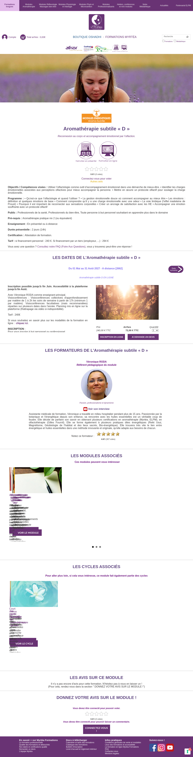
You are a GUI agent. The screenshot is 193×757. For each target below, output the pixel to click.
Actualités (164, 5)
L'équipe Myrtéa (25, 751)
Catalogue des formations (76, 745)
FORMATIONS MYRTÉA (120, 37)
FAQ (107, 749)
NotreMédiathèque (145, 5)
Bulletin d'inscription (74, 747)
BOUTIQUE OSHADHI (87, 37)
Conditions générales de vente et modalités (123, 742)
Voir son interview (96, 409)
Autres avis (96, 181)
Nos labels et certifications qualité (33, 747)
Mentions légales (112, 753)
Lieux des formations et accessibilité (120, 745)
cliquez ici (22, 323)
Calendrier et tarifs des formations (80, 742)
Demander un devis (27, 749)
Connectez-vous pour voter (96, 178)
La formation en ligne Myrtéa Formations (122, 747)
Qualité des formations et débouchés (34, 745)
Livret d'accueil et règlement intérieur (81, 749)
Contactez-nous (111, 751)
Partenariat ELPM (183, 5)
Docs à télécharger (76, 740)
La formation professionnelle (31, 742)
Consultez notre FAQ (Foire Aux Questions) (61, 246)
